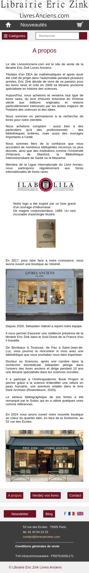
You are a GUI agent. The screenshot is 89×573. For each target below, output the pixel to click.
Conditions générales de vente (37, 546)
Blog (49, 514)
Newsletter (19, 514)
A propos (15, 495)
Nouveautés (33, 24)
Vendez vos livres (45, 495)
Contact (75, 495)
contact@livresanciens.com (41, 536)
